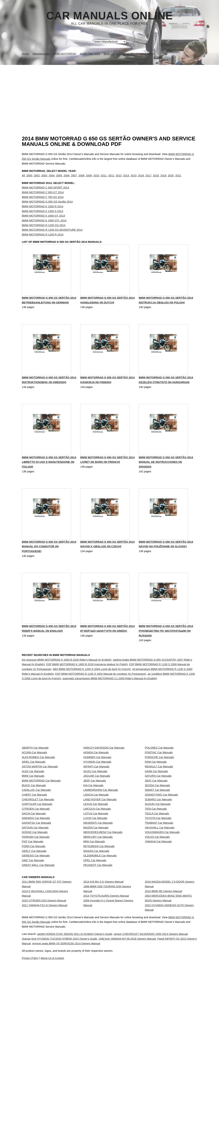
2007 (74, 179)
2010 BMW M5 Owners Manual (163, 1020)
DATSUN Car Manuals (35, 919)
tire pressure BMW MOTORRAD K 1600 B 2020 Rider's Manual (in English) (66, 678)
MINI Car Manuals (94, 944)
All (23, 179)
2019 (163, 179)
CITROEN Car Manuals (36, 887)
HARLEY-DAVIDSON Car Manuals (103, 782)
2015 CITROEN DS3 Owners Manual (44, 1033)
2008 (81, 179)
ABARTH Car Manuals (35, 782)
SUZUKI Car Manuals (158, 879)
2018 (156, 179)
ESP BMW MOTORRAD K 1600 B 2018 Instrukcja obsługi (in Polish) (87, 682)
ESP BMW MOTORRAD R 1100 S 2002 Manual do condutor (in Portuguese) (100, 692)
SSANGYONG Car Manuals (161, 863)
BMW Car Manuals (33, 830)
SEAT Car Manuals (156, 838)
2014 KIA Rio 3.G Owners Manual (103, 1007)
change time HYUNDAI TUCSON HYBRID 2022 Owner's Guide (93, 1097)
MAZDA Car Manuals (95, 919)
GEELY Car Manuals (34, 960)
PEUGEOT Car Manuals (97, 984)
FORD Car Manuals (33, 952)
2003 (44, 179)
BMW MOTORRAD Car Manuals (41, 838)
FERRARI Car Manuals (36, 936)
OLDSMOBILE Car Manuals (100, 968)
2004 (52, 179)
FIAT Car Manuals (32, 944)
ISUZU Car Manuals (95, 822)
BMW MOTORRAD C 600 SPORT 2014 (45, 195)
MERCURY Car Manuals (98, 936)
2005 (59, 179)
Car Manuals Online (109, 15)
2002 (37, 179)
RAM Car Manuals (156, 806)
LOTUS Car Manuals (95, 895)
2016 (141, 179)
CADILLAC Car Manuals (36, 855)
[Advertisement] (109, 92)
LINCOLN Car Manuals (97, 887)
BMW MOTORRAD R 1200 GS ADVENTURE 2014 (52, 237)
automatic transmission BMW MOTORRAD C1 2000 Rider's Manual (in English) (110, 696)
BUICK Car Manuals (34, 846)
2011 (104, 179)
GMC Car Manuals (33, 976)
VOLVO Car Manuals (157, 936)
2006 (67, 179)
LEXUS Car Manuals (95, 879)
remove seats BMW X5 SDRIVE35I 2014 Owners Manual (144, 1102)
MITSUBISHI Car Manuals (99, 952)
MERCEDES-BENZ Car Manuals (102, 927)
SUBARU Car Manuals (158, 871)
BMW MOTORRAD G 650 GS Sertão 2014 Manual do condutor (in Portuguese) (49, 565)
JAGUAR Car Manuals (96, 830)
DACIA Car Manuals (34, 895)
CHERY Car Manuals (34, 863)
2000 (29, 179)
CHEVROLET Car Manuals (38, 871)
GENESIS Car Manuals (36, 968)
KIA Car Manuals (93, 846)
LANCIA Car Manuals (96, 863)
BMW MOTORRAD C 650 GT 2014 (43, 199)
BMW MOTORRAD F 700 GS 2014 (43, 204)
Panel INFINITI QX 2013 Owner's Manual (76, 1102)
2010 (96, 179)
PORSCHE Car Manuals (159, 798)
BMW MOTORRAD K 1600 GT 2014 (43, 223)
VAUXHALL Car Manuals (159, 919)
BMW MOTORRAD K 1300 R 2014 (42, 213)
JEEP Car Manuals (94, 838)
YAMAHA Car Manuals (158, 944)
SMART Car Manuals (157, 855)
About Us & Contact (120, 1117)
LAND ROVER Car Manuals (100, 871)
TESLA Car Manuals (157, 895)
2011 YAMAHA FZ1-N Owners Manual (44, 1041)
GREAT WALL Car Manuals (38, 984)
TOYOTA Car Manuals (158, 903)
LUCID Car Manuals (95, 903)
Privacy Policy (94, 1117)
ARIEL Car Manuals (33, 806)
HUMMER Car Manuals (97, 798)
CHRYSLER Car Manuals (37, 879)
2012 (111, 179)
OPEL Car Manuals (94, 976)
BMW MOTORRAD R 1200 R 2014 (43, 242)
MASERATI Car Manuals (98, 911)
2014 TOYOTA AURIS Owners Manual (106, 1028)
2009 (89, 179)
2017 (148, 179)
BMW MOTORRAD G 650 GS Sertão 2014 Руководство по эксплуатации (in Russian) (166, 650)
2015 (134, 179)
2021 (178, 179)
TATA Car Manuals (156, 887)
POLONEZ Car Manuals (159, 782)
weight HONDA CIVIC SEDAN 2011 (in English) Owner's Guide (87, 1093)
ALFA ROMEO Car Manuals (38, 798)
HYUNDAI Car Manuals (97, 806)
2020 (171, 179)
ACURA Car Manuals (34, 790)
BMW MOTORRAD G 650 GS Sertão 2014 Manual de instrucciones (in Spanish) (166, 480)
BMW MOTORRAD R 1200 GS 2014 (43, 232)
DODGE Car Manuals (35, 927)
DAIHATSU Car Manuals (36, 911)
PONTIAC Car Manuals (159, 790)
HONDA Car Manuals (96, 790)
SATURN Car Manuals (158, 830)
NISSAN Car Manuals (96, 960)
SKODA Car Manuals (157, 846)
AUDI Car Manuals (33, 822)
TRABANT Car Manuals (159, 911)
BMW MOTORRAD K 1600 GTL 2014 (44, 227)
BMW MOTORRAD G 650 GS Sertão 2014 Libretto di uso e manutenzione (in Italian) (49, 480)
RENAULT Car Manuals (159, 814)
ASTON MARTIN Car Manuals (40, 814)
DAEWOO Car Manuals (36, 903)
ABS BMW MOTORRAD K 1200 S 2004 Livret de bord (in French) (92, 687)
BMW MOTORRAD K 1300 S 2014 (42, 218)
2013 (119, 179)
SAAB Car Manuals (156, 822)
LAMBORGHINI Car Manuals (100, 855)
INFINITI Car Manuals (96, 814)
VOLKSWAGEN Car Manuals (162, 927)
